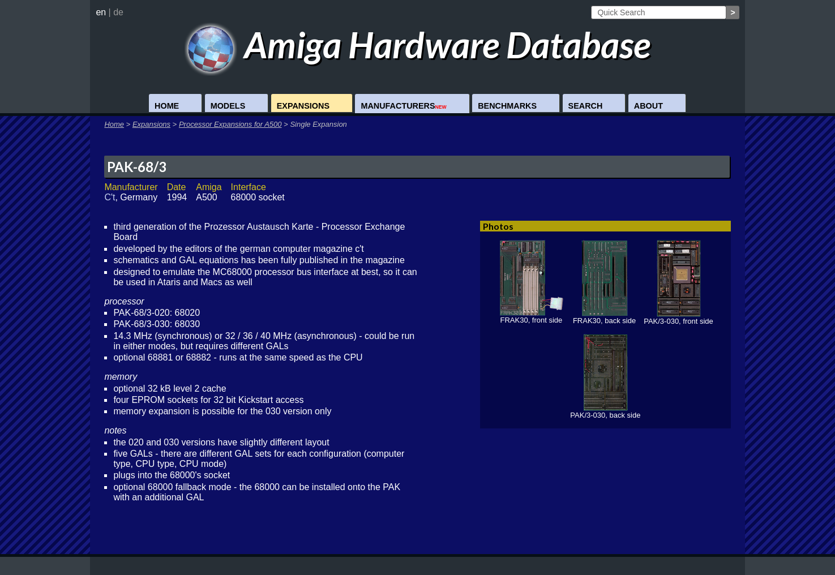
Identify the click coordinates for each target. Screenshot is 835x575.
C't (109, 197)
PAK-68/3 (136, 166)
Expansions (303, 105)
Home (167, 105)
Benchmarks (507, 105)
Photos (498, 226)
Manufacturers (403, 105)
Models (228, 105)
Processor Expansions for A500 (230, 124)
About (648, 105)
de (118, 12)
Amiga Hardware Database (417, 44)
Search (585, 105)
